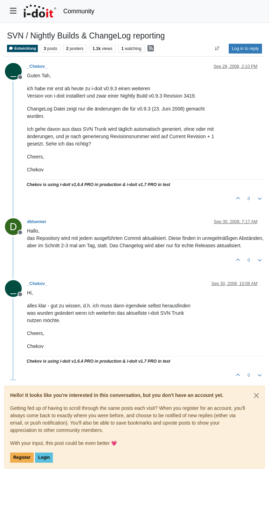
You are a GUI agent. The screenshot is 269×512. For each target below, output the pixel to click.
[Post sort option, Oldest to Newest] (217, 49)
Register (21, 457)
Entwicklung (22, 48)
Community (79, 11)
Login (44, 457)
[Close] (256, 395)
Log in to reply (245, 48)
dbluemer (36, 221)
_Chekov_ (37, 66)
